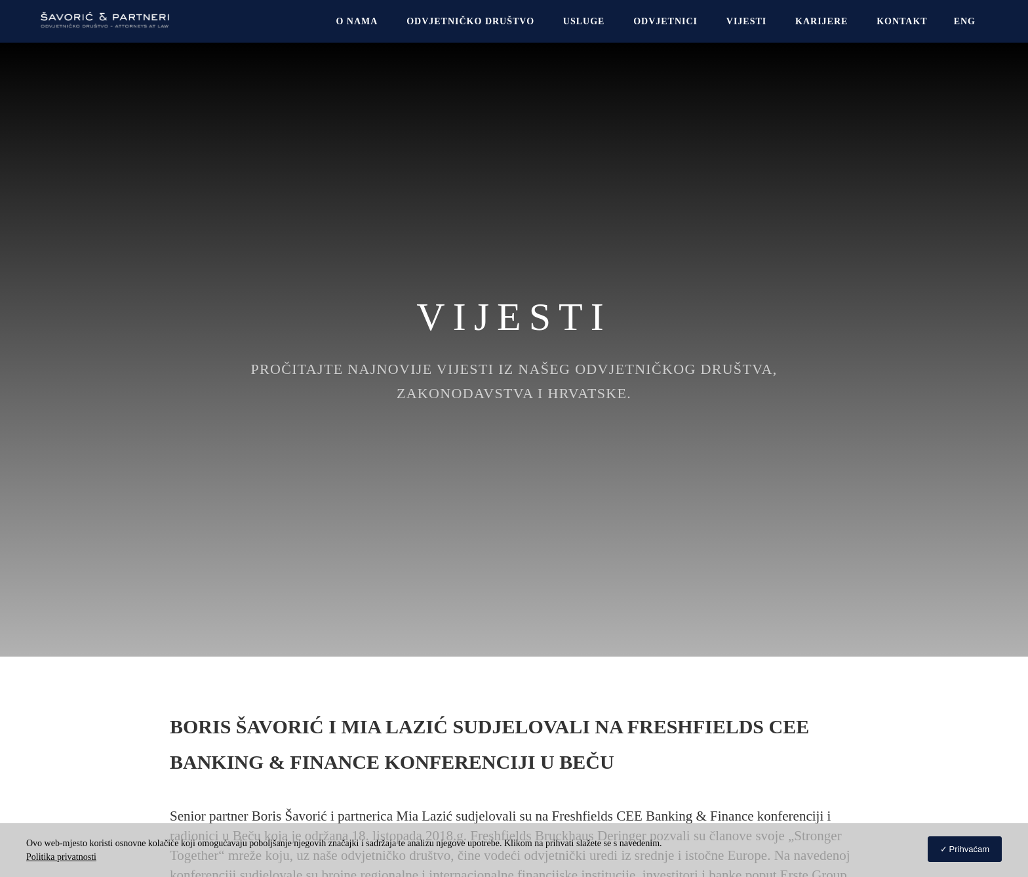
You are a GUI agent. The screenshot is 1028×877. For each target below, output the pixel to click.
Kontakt (902, 21)
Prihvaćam (969, 849)
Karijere (821, 21)
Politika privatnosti (61, 857)
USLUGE (584, 21)
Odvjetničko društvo (470, 21)
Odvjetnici (665, 21)
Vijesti (746, 21)
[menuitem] (965, 21)
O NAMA (357, 21)
